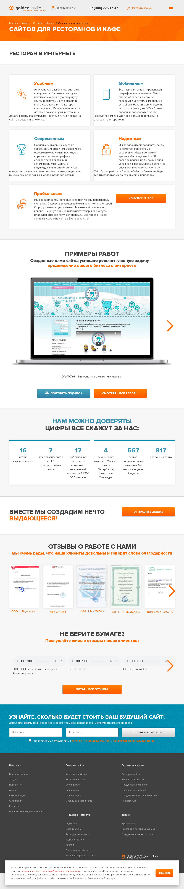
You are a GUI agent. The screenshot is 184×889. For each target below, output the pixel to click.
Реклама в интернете (133, 769)
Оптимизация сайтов (77, 854)
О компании (15, 804)
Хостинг (70, 848)
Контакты (14, 810)
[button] (64, 8)
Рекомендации (17, 799)
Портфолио (15, 788)
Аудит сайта (72, 827)
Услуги (25, 24)
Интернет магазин (75, 783)
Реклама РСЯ (129, 804)
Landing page (73, 788)
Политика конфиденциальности (26, 815)
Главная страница (18, 778)
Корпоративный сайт (77, 778)
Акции (12, 793)
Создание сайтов (42, 24)
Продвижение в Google (134, 793)
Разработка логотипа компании (139, 832)
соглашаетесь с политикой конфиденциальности (51, 871)
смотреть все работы (120, 392)
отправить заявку (148, 510)
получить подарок (63, 392)
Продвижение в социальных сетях (140, 799)
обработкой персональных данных (134, 744)
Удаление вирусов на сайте (80, 859)
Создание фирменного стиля (137, 838)
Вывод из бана (74, 832)
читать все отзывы (92, 693)
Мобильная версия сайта (79, 804)
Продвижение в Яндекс (134, 788)
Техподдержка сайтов (78, 838)
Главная (13, 24)
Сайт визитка (73, 793)
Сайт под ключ (73, 799)
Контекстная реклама (133, 783)
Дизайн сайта (129, 827)
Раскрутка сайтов (131, 778)
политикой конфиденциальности (91, 744)
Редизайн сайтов (75, 843)
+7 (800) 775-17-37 (103, 8)
